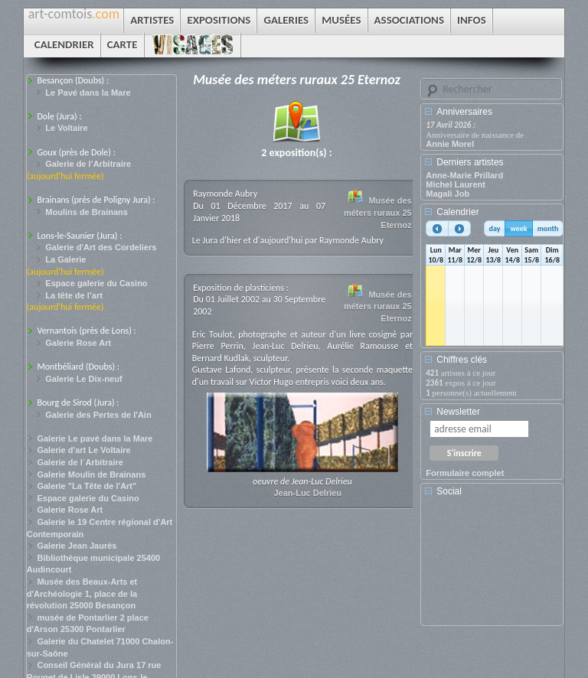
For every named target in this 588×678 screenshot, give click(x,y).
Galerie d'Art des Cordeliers (100, 247)
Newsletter (458, 411)
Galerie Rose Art (78, 342)
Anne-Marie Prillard (464, 175)
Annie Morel (450, 143)
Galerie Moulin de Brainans (91, 474)
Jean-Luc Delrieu (307, 492)
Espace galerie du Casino (96, 283)
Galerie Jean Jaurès (76, 545)
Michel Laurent (455, 184)
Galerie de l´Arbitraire (80, 462)
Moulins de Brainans (86, 212)
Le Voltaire (66, 127)
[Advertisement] (495, 566)
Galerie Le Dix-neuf (83, 378)
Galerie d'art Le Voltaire (83, 450)
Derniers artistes (469, 162)
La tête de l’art (74, 295)
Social (449, 491)
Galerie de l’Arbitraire (88, 163)
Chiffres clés (461, 359)
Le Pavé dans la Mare (87, 92)
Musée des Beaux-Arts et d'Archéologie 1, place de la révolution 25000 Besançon (82, 593)
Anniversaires (464, 111)
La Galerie (65, 259)
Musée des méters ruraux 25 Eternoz (378, 212)
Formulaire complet (465, 473)
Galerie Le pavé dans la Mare (94, 438)
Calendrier (457, 212)
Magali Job (447, 193)
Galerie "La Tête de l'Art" (86, 486)
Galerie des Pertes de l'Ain (98, 414)
